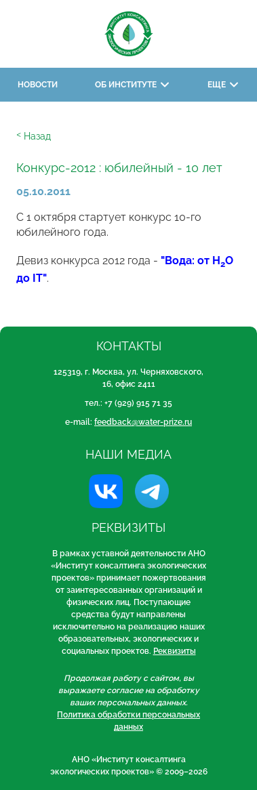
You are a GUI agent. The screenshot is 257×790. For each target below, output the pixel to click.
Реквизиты (174, 651)
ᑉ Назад (33, 136)
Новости (38, 84)
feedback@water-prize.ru (143, 422)
